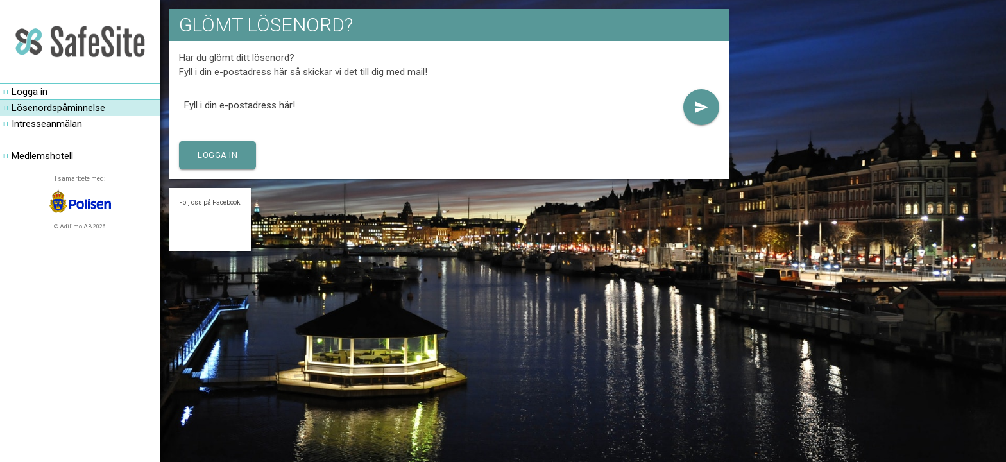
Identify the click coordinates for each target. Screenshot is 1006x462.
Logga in (29, 92)
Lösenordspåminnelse (58, 108)
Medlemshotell (42, 156)
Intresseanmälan (47, 124)
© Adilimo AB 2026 (80, 226)
